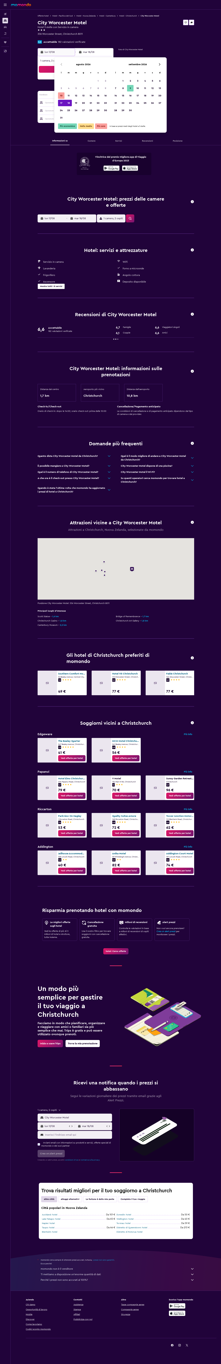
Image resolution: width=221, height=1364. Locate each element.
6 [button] (83, 88)
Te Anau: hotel (123, 1223)
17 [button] (61, 103)
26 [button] (76, 110)
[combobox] (77, 1117)
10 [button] (61, 95)
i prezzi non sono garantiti (103, 1260)
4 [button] (68, 88)
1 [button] (98, 81)
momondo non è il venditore (117, 1269)
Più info (188, 734)
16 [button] (105, 95)
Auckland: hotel (49, 1215)
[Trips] (5, 42)
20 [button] (83, 103)
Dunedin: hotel (123, 1215)
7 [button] (90, 88)
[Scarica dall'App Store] (130, 169)
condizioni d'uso (72, 1160)
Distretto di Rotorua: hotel (129, 1232)
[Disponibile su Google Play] (111, 169)
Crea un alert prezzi (166, 931)
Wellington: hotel (125, 1219)
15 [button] (98, 95)
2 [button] (105, 81)
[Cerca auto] (5, 27)
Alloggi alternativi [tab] (70, 1199)
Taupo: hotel (48, 1228)
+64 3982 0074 (46, 37)
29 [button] (98, 110)
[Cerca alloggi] (5, 21)
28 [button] (90, 110)
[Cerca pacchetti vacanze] (5, 33)
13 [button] (83, 95)
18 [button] (69, 103)
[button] (5, 4)
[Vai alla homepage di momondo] (21, 4)
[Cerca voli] (5, 14)
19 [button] (76, 103)
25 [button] (68, 110)
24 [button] (61, 110)
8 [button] (98, 88)
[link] (71, 758)
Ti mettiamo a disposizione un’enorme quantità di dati (117, 1274)
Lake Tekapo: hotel (51, 1219)
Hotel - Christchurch (128, 16)
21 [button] (91, 103)
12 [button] (76, 95)
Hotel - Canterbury (107, 16)
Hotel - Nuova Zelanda (86, 16)
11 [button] (69, 95)
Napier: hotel (48, 1223)
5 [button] (76, 88)
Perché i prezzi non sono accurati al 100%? (117, 1280)
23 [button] (105, 103)
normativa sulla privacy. (90, 1160)
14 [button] (91, 95)
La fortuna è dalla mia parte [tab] (100, 1199)
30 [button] (105, 110)
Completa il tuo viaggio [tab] (133, 1199)
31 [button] (61, 118)
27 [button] (83, 110)
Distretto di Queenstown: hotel (131, 1228)
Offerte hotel (43, 16)
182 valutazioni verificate (71, 42)
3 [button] (61, 88)
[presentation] (130, 168)
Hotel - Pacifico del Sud (62, 16)
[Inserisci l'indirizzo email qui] (78, 1135)
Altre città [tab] (49, 1199)
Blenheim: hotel (49, 1232)
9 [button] (105, 88)
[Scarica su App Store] (177, 1313)
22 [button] (98, 103)
